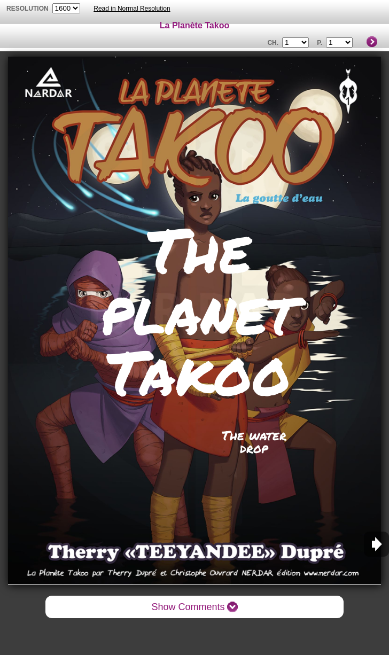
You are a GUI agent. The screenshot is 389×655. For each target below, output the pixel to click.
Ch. (272, 42)
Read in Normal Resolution (132, 8)
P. (319, 42)
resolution (28, 8)
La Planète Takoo (194, 25)
